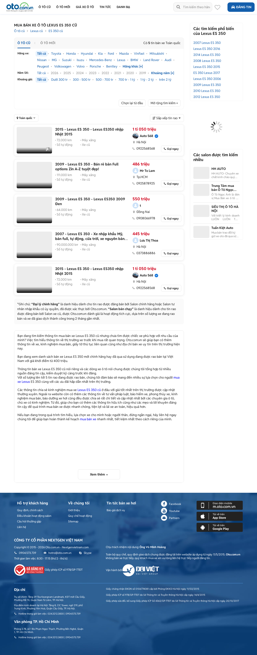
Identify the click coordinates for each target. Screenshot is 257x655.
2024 (80, 73)
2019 (142, 73)
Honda (71, 54)
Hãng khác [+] (133, 66)
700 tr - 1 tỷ (126, 80)
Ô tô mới (47, 43)
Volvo (80, 66)
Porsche (95, 66)
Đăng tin (241, 7)
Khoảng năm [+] (162, 73)
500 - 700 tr (104, 80)
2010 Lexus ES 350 (206, 91)
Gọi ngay (173, 149)
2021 (117, 73)
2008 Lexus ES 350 (207, 61)
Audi (168, 60)
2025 (67, 73)
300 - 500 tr (82, 80)
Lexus (121, 60)
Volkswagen (62, 66)
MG (54, 60)
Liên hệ (21, 527)
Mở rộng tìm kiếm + (164, 103)
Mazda (124, 54)
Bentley (111, 66)
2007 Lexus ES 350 (207, 43)
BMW (134, 60)
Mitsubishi (157, 54)
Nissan (42, 60)
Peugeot (43, 66)
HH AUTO (218, 169)
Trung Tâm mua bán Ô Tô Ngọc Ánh (222, 190)
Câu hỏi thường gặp (29, 521)
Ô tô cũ (19, 31)
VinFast (139, 54)
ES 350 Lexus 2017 (206, 73)
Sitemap (73, 521)
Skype (85, 553)
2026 (54, 73)
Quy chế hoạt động (80, 516)
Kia (100, 54)
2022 (105, 73)
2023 (92, 73)
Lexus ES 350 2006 (207, 79)
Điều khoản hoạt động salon (34, 516)
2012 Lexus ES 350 (206, 97)
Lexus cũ (36, 31)
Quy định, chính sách (30, 510)
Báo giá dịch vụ (116, 510)
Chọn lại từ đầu (132, 103)
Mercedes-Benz (100, 60)
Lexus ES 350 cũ (89, 390)
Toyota (56, 54)
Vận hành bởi (132, 570)
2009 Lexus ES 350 (207, 85)
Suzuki (66, 60)
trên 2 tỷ (165, 80)
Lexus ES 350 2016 (206, 49)
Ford (111, 54)
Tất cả (41, 54)
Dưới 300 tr (59, 80)
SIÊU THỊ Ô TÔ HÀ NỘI (224, 209)
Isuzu (80, 60)
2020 (130, 73)
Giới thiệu (74, 510)
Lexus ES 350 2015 (206, 67)
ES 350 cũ (56, 31)
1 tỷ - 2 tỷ (147, 80)
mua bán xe (88, 419)
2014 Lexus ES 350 (206, 55)
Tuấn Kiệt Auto (222, 228)
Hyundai (87, 54)
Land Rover (151, 60)
